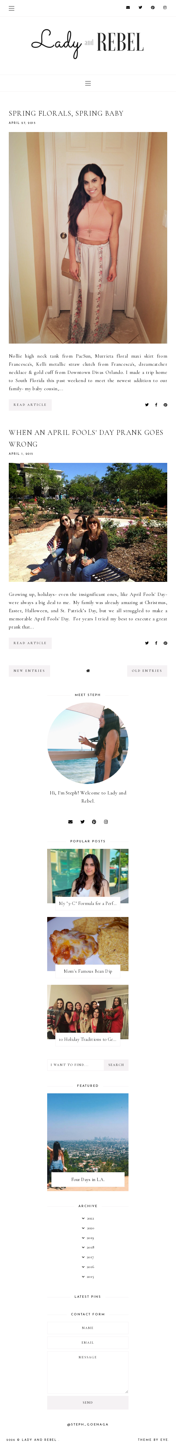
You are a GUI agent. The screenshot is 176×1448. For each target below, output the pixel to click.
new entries (29, 671)
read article (30, 405)
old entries (147, 671)
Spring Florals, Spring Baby (66, 113)
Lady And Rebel (40, 1440)
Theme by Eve (153, 1440)
